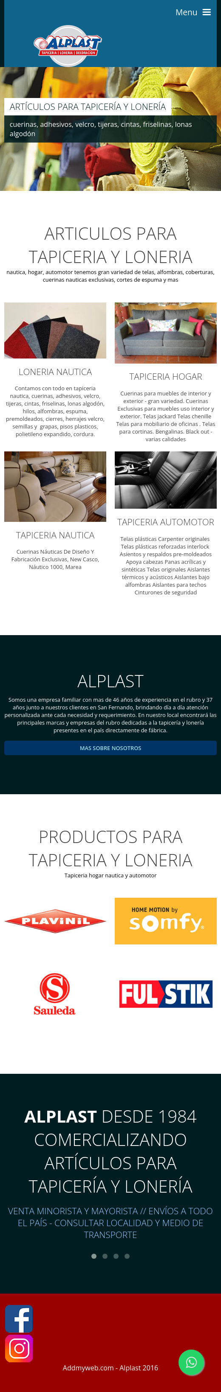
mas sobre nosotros (111, 748)
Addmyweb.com (88, 1367)
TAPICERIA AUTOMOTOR (165, 522)
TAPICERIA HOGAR (165, 376)
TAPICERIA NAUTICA (55, 535)
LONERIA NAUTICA (55, 372)
